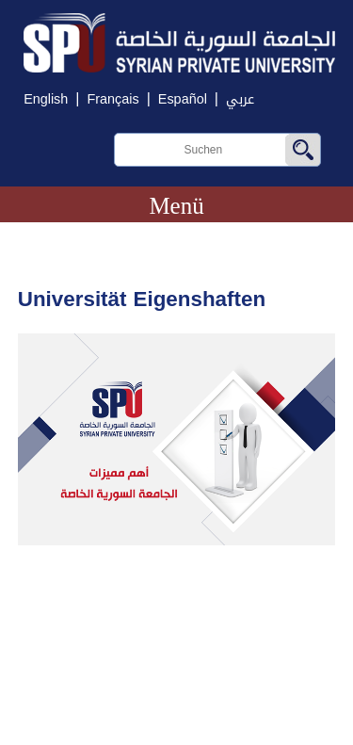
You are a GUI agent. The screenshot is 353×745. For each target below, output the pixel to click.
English (46, 99)
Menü (176, 206)
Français (112, 99)
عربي (240, 99)
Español (182, 99)
